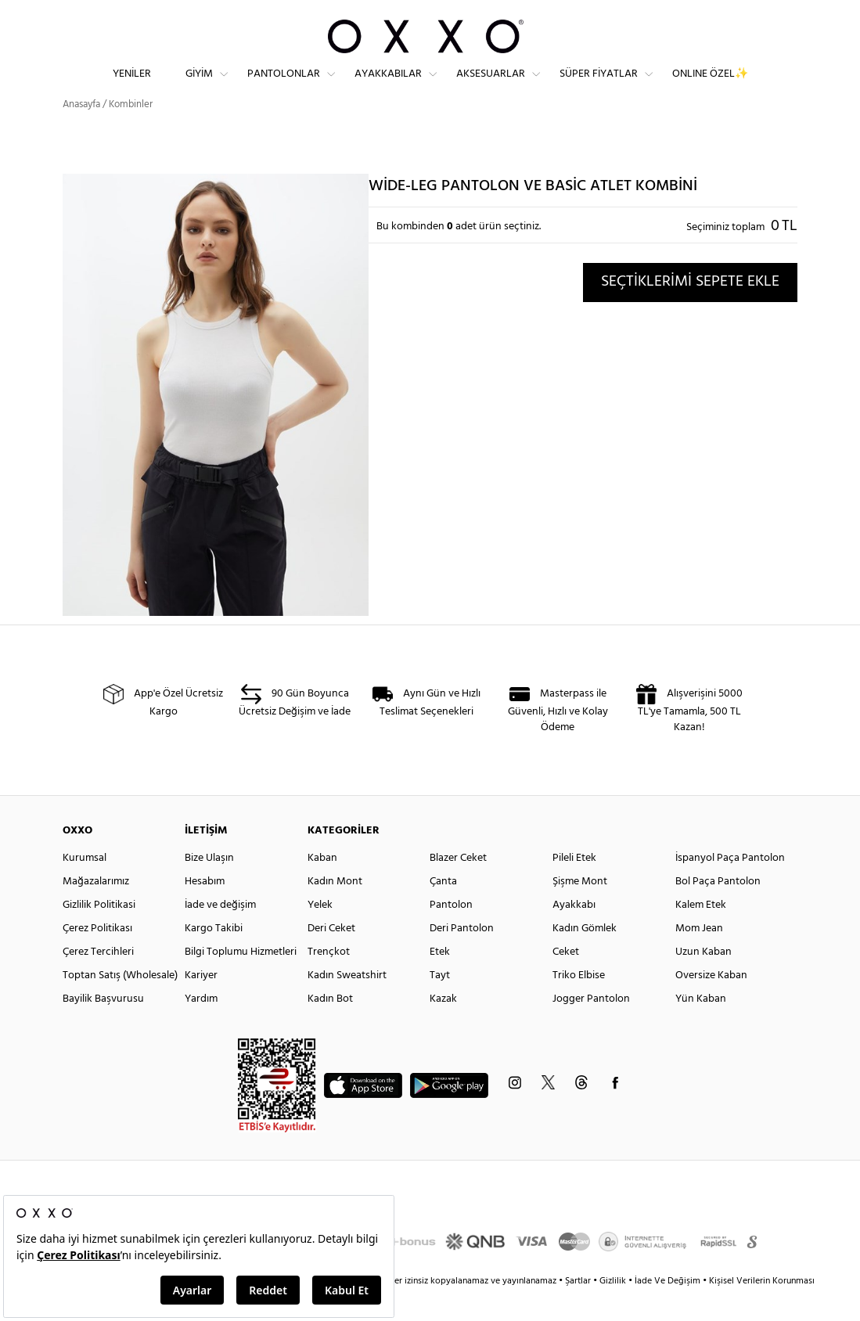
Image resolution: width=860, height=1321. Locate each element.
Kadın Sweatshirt (347, 1004)
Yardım (201, 1027)
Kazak (443, 1027)
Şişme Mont (579, 910)
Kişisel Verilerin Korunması (762, 1309)
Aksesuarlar (490, 86)
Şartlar (579, 1309)
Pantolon (451, 933)
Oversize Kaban (711, 1004)
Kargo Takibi (214, 957)
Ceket (565, 980)
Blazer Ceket (458, 886)
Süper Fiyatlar (599, 86)
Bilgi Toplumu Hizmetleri (241, 980)
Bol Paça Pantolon (718, 910)
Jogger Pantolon (591, 1027)
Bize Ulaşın (209, 886)
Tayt (440, 1004)
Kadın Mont (335, 910)
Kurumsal (84, 886)
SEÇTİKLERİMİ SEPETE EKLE (690, 309)
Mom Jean (699, 957)
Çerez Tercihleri (98, 980)
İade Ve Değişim (667, 1309)
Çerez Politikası (97, 957)
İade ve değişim (220, 933)
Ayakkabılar (388, 86)
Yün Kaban (700, 1027)
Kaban (322, 886)
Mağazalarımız (96, 910)
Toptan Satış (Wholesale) (120, 1004)
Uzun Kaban (703, 980)
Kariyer (201, 1004)
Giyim (199, 86)
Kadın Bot (330, 1027)
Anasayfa (81, 132)
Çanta (443, 910)
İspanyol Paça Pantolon (730, 886)
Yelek (320, 933)
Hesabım (205, 910)
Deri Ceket (331, 957)
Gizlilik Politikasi (99, 933)
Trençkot (329, 980)
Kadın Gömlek (584, 957)
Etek (440, 980)
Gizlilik (613, 1309)
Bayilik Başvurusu (103, 1027)
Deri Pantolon (462, 957)
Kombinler (131, 132)
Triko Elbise (578, 1004)
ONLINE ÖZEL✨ (710, 86)
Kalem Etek (700, 933)
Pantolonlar (283, 86)
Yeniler (132, 86)
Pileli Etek (574, 886)
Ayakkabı (574, 933)
